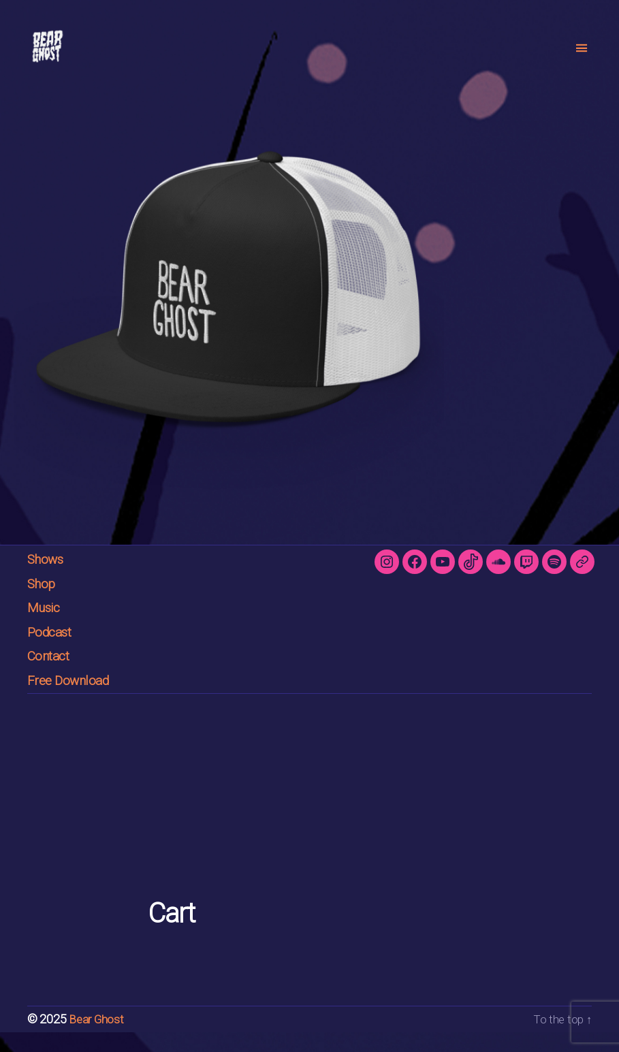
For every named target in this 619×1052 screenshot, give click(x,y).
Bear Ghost (97, 1039)
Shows (48, 579)
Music (46, 627)
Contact (52, 675)
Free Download (73, 700)
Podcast (52, 651)
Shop (43, 603)
